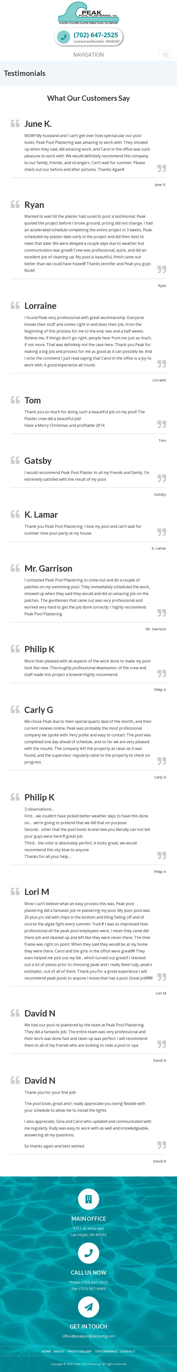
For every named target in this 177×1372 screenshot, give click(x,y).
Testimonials (106, 1351)
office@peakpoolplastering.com (88, 1336)
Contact (127, 1351)
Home (46, 1351)
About (59, 1351)
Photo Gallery (80, 1351)
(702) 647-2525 (94, 1282)
